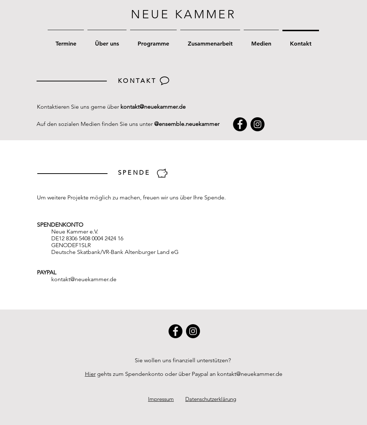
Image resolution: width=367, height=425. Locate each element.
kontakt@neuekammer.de (153, 106)
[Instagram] (257, 124)
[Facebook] (240, 124)
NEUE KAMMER (183, 14)
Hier (90, 373)
